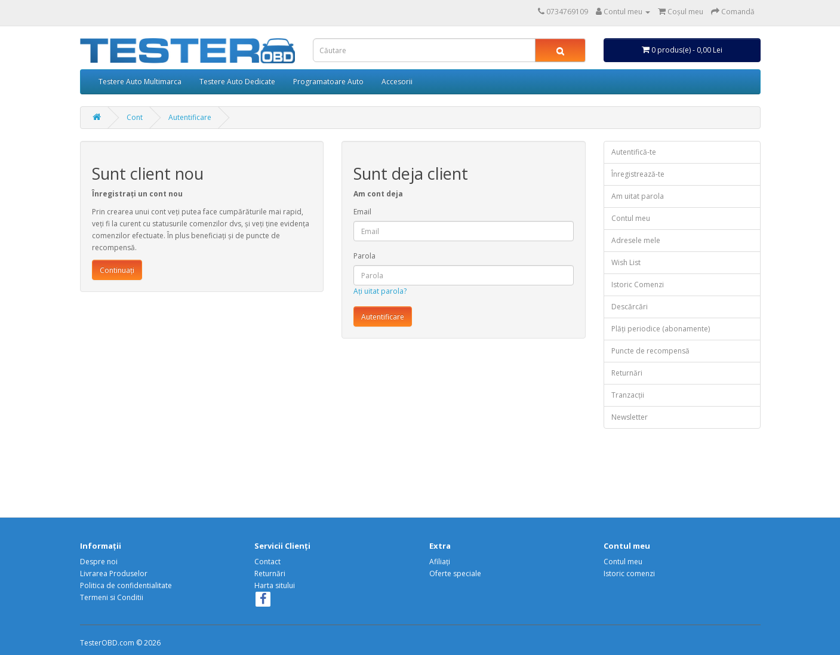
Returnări (626, 373)
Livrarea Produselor (113, 573)
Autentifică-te (633, 152)
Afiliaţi (439, 561)
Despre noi (99, 561)
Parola (364, 256)
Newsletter (629, 417)
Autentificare (189, 117)
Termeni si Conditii (111, 597)
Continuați (117, 270)
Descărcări (629, 307)
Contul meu (630, 218)
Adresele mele (635, 240)
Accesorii (397, 81)
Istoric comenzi (629, 573)
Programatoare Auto (328, 81)
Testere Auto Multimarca (140, 81)
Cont (135, 117)
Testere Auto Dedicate (237, 81)
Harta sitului (274, 585)
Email (362, 212)
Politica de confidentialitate (126, 585)
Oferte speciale (455, 573)
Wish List (626, 262)
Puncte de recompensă (650, 351)
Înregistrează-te (637, 174)
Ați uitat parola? (380, 291)
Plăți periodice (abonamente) (660, 329)
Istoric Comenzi (637, 284)
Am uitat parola (637, 196)
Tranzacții (627, 395)
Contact (267, 561)
